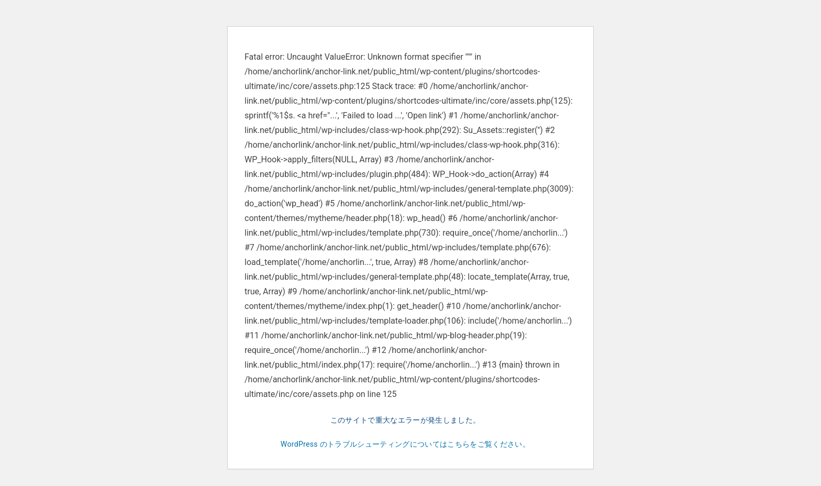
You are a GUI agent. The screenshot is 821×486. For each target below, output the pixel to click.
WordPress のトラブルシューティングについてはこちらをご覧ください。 (405, 444)
